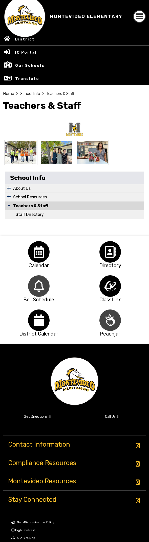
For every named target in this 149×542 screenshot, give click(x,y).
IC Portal (26, 52)
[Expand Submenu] (9, 188)
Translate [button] (27, 78)
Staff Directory (30, 214)
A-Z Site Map (23, 538)
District (25, 39)
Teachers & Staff (60, 93)
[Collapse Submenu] (9, 205)
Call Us (112, 416)
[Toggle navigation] (139, 16)
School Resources (30, 197)
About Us (22, 188)
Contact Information (39, 444)
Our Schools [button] (30, 65)
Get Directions (37, 416)
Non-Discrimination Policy (32, 522)
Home (8, 93)
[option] (39, 252)
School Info (30, 93)
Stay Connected (32, 499)
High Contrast (25, 530)
